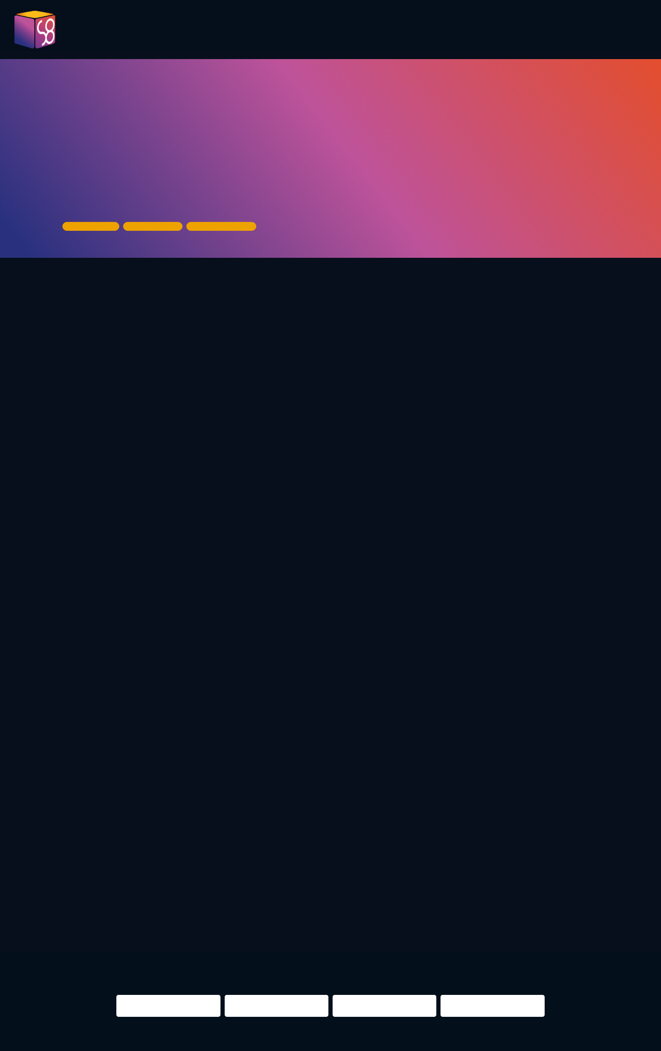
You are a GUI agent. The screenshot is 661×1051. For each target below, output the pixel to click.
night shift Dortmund (165, 925)
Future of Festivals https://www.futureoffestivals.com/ (256, 460)
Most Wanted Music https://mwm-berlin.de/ (417, 448)
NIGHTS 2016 (574, 925)
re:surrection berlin (273, 925)
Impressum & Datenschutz (195, 1039)
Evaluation (345, 30)
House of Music (95, 196)
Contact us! (565, 33)
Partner (478, 30)
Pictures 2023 (217, 33)
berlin (455, 925)
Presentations (415, 30)
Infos (522, 30)
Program (288, 30)
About (622, 30)
